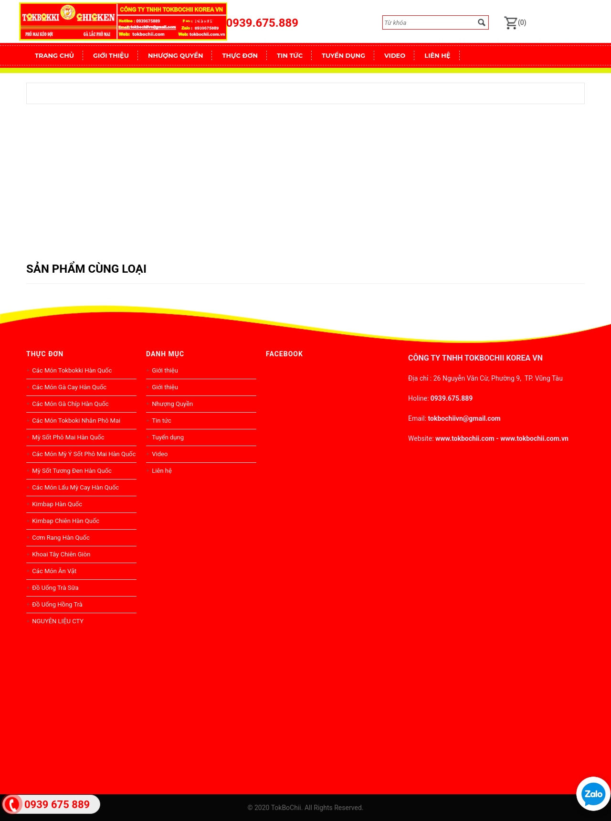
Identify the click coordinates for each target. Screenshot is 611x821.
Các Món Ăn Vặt (54, 571)
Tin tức (161, 420)
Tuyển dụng (168, 437)
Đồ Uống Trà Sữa (55, 587)
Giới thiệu (165, 370)
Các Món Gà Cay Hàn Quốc (69, 387)
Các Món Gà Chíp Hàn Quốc (70, 403)
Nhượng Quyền (172, 403)
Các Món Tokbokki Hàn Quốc (72, 370)
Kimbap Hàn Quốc (57, 504)
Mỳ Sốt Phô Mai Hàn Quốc (68, 437)
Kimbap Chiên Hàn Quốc (65, 520)
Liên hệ (162, 470)
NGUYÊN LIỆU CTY (58, 621)
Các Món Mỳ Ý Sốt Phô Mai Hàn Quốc (84, 454)
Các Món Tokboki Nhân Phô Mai (76, 420)
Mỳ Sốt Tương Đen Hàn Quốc (72, 470)
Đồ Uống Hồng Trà (57, 604)
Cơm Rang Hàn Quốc (60, 537)
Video (160, 454)
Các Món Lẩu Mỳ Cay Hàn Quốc (75, 487)
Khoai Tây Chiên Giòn (61, 554)
